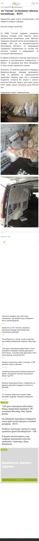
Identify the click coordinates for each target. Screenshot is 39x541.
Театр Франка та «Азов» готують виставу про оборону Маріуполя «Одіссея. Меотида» (19, 340)
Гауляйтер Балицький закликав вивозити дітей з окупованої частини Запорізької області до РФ (18, 373)
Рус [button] (33, 3)
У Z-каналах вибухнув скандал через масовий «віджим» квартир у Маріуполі (17, 395)
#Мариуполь (4, 236)
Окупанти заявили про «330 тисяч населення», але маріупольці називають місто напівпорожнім (18, 318)
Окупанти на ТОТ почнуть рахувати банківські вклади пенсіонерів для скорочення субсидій (16, 330)
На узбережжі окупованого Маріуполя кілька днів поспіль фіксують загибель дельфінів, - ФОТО (19, 421)
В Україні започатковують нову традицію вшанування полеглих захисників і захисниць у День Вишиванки (16, 440)
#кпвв (9, 236)
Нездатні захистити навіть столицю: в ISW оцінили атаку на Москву (18, 363)
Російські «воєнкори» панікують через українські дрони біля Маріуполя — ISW (19, 430)
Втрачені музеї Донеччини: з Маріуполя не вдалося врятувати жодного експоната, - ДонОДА (18, 385)
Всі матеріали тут (19, 480)
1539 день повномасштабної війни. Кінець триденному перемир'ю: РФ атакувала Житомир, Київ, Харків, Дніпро (17, 410)
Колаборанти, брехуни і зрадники (17, 464)
